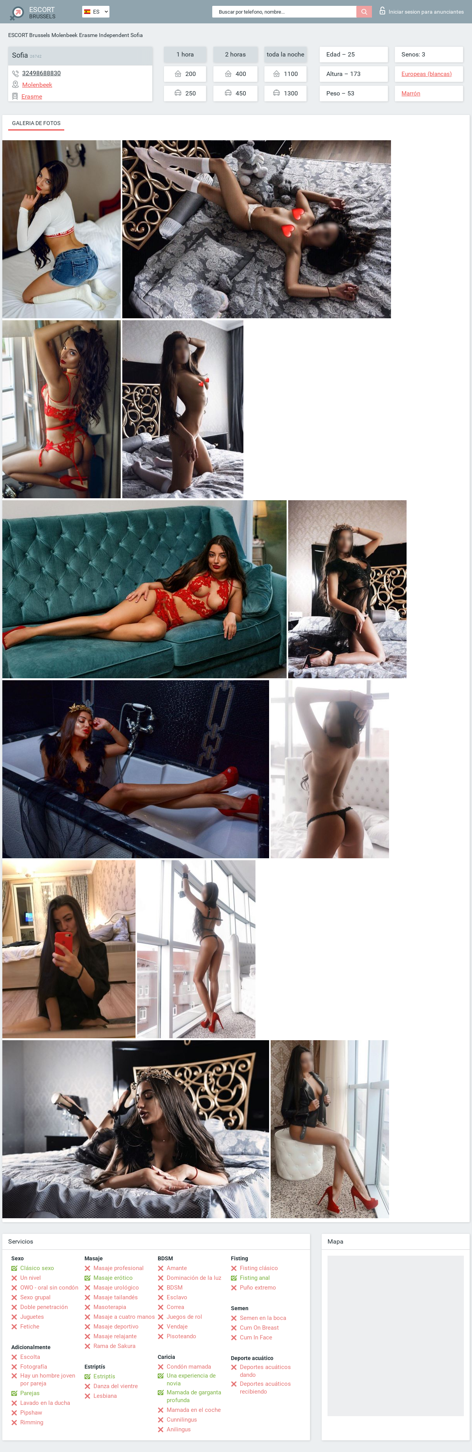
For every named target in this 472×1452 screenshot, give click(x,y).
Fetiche (29, 1326)
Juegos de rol (184, 1316)
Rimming (31, 1422)
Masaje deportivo (116, 1326)
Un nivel (30, 1277)
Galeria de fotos (36, 123)
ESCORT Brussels (29, 35)
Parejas (30, 1393)
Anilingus (179, 1429)
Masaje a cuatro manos (124, 1316)
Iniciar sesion (422, 10)
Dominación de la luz (194, 1277)
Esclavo (177, 1297)
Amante (177, 1268)
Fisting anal (255, 1277)
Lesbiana (105, 1395)
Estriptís (104, 1376)
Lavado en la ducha (45, 1402)
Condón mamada (189, 1366)
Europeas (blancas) (427, 74)
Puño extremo (258, 1287)
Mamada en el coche (194, 1409)
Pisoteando (181, 1336)
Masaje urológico (116, 1287)
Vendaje (177, 1326)
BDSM (175, 1287)
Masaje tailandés (115, 1297)
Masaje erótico (113, 1277)
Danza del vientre (115, 1386)
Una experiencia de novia (191, 1379)
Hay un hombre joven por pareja (47, 1379)
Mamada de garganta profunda (194, 1396)
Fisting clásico (259, 1268)
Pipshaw (31, 1412)
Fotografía (33, 1366)
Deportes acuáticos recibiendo (265, 1387)
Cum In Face (256, 1337)
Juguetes (32, 1316)
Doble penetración (44, 1307)
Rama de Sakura (114, 1346)
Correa (175, 1307)
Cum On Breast (259, 1327)
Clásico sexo (37, 1268)
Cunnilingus (182, 1419)
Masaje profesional (118, 1268)
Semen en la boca (263, 1317)
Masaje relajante (115, 1336)
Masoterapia (109, 1307)
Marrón (411, 93)
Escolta (30, 1356)
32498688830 (41, 73)
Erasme (88, 35)
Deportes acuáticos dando (265, 1371)
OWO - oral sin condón (49, 1287)
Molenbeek (64, 35)
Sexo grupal (35, 1297)
